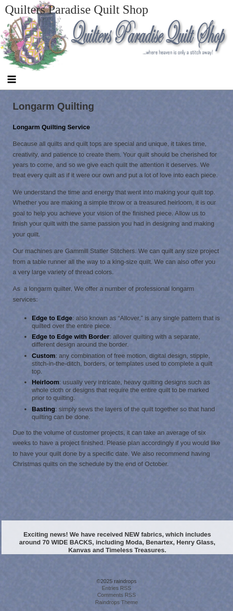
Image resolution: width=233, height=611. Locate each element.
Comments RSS (116, 595)
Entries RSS (116, 588)
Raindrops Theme (116, 602)
